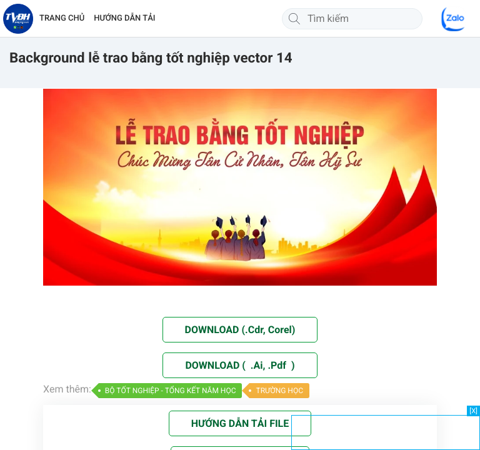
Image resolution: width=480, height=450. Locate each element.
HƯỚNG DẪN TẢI (124, 18)
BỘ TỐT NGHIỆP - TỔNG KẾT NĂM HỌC (170, 390)
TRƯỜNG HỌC (279, 390)
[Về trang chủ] (18, 19)
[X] (473, 411)
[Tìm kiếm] (294, 18)
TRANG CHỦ (61, 18)
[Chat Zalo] (454, 18)
